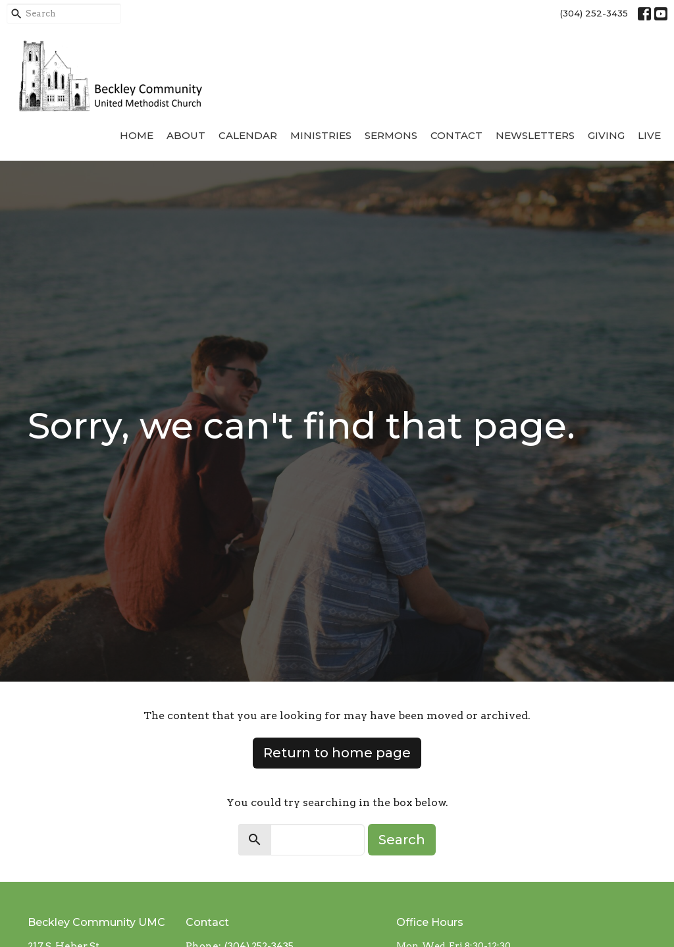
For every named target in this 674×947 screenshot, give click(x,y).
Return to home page (337, 753)
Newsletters (535, 135)
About (186, 135)
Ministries (320, 135)
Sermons (391, 135)
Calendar (248, 135)
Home (136, 135)
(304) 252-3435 (594, 13)
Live (649, 135)
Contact (456, 135)
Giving (606, 135)
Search (401, 840)
